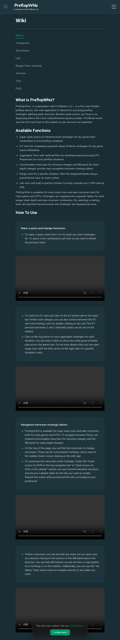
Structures (22, 50)
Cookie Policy (76, 625)
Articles (21, 73)
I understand (60, 632)
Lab (18, 58)
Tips (18, 81)
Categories (23, 43)
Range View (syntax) (29, 66)
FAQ (18, 88)
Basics (20, 35)
